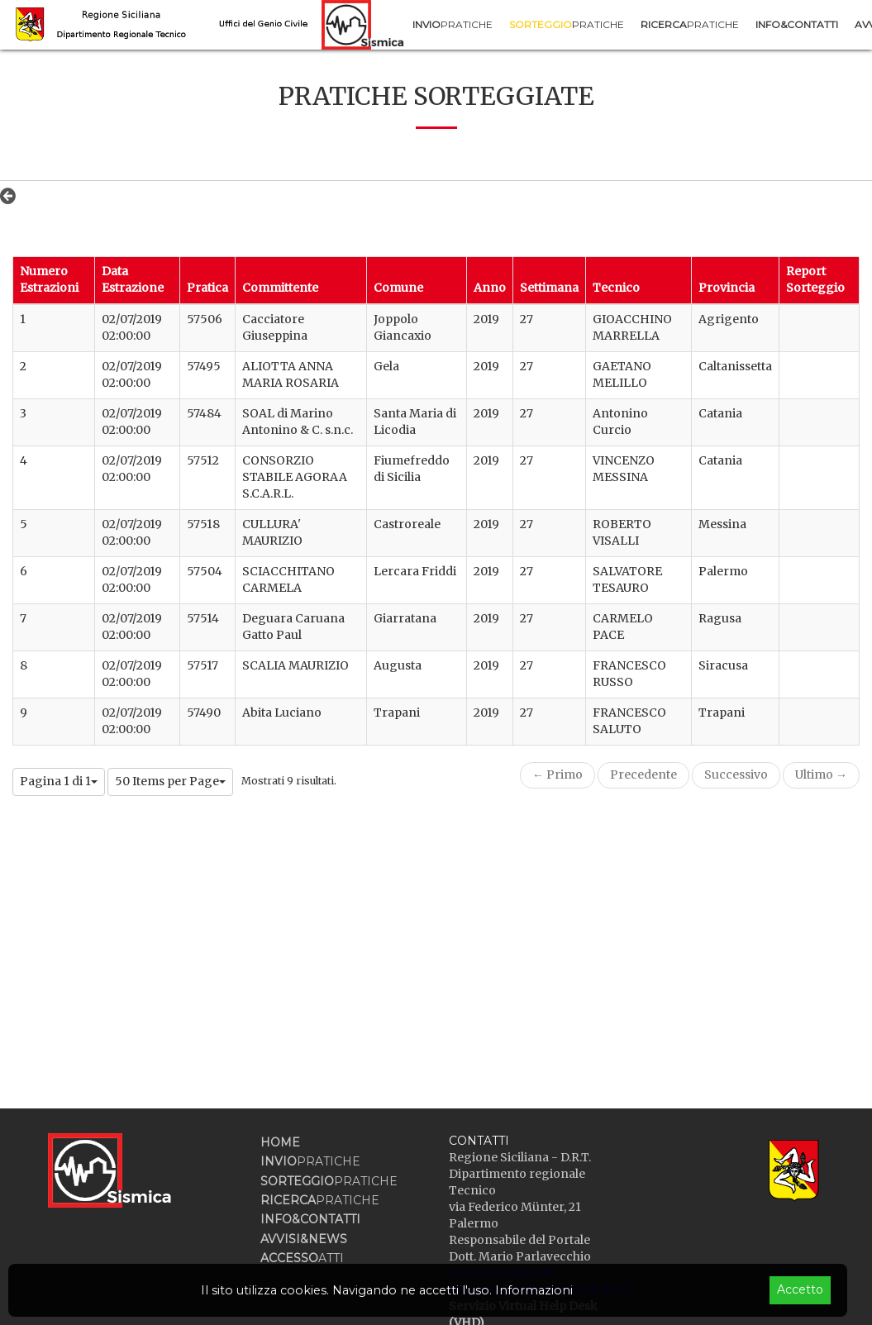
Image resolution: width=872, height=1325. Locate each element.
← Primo (557, 774)
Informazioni (534, 1290)
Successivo (736, 774)
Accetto (800, 1289)
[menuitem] (452, 24)
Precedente (643, 774)
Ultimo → (821, 774)
